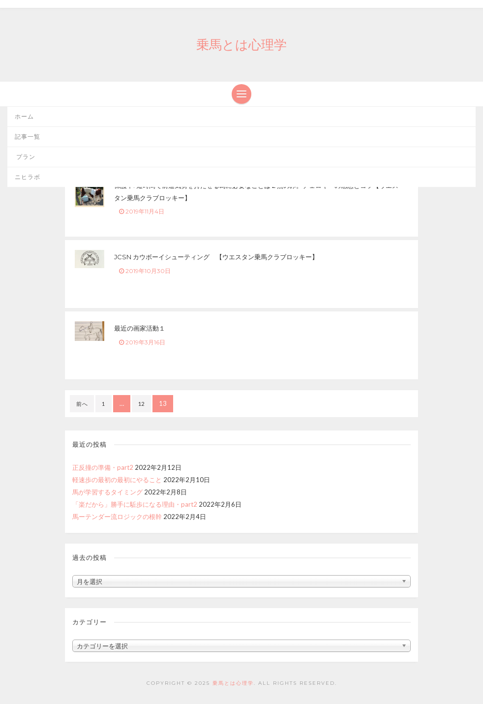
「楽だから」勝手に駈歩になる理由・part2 (134, 504)
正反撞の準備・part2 (102, 467)
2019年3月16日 (142, 342)
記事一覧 (27, 136)
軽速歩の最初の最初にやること (117, 480)
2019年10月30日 (145, 271)
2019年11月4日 (141, 211)
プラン (25, 156)
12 (141, 403)
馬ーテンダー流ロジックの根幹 (117, 516)
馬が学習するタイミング (107, 492)
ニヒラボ (27, 177)
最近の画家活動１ (139, 328)
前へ (82, 403)
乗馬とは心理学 (241, 45)
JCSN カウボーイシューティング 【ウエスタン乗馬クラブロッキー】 (216, 257)
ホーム (24, 116)
